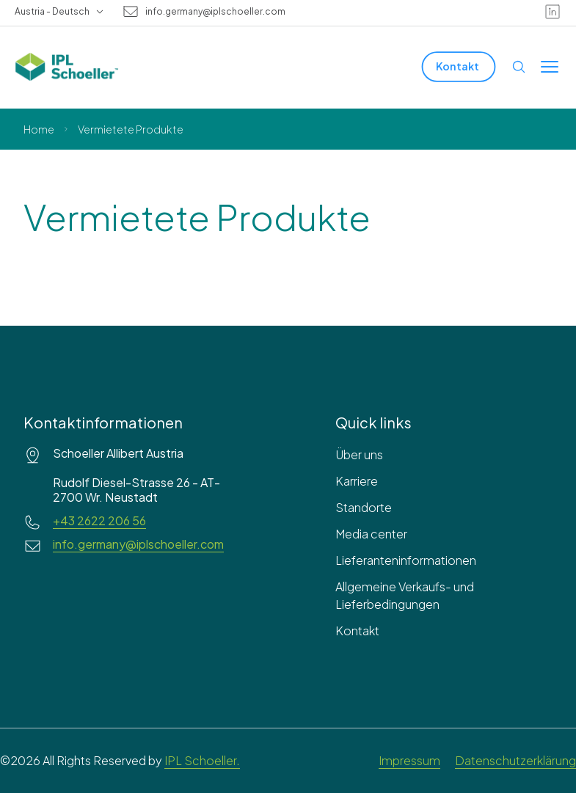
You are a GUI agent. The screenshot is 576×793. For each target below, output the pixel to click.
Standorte (363, 507)
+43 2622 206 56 (99, 521)
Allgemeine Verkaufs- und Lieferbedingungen (404, 595)
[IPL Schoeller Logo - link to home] (67, 66)
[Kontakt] (459, 66)
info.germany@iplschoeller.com (215, 12)
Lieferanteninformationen (405, 560)
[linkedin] (552, 12)
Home (38, 129)
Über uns (359, 454)
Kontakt (357, 630)
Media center (371, 533)
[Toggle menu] (549, 66)
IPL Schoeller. (202, 760)
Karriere (356, 481)
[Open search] (518, 67)
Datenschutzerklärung (515, 760)
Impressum (409, 760)
